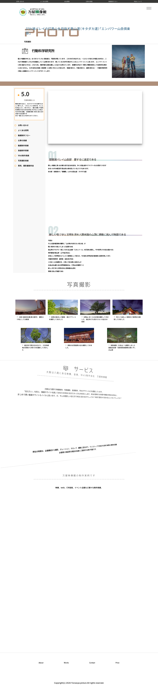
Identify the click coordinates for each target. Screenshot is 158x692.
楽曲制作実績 (22, 150)
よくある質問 (44, 1)
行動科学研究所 (38, 50)
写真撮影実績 (22, 160)
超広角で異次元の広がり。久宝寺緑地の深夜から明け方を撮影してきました (35, 347)
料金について (138, 1)
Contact (92, 663)
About (41, 663)
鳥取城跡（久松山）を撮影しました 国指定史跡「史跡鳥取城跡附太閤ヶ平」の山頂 (122, 347)
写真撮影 (27, 41)
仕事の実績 (89, 1)
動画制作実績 (22, 145)
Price (117, 663)
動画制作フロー (113, 1)
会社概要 (67, 1)
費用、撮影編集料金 (25, 165)
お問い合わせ (20, 1)
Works (66, 663)
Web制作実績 (22, 155)
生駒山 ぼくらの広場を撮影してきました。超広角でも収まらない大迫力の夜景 (95, 319)
